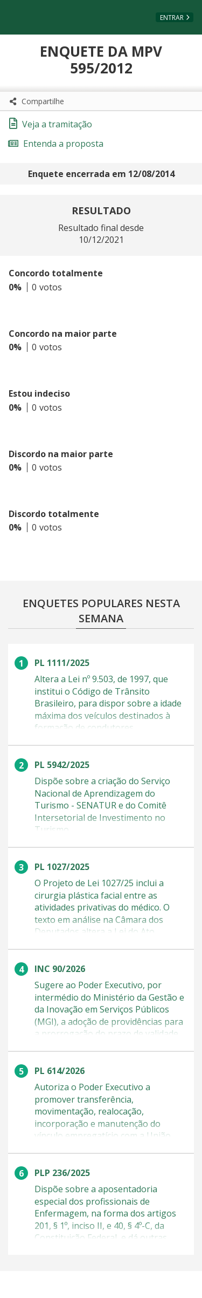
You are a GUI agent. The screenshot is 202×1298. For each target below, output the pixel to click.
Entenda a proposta (55, 143)
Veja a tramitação (50, 124)
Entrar (172, 17)
